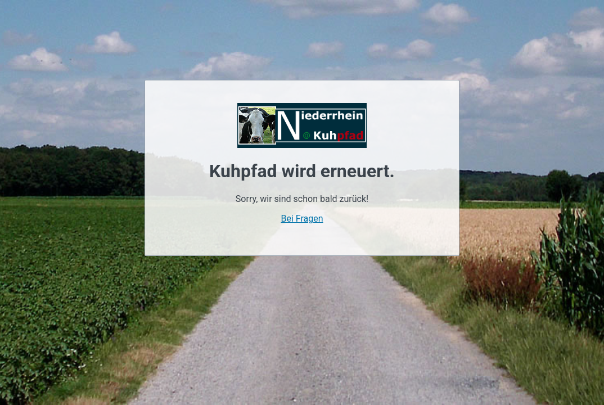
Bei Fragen (302, 218)
